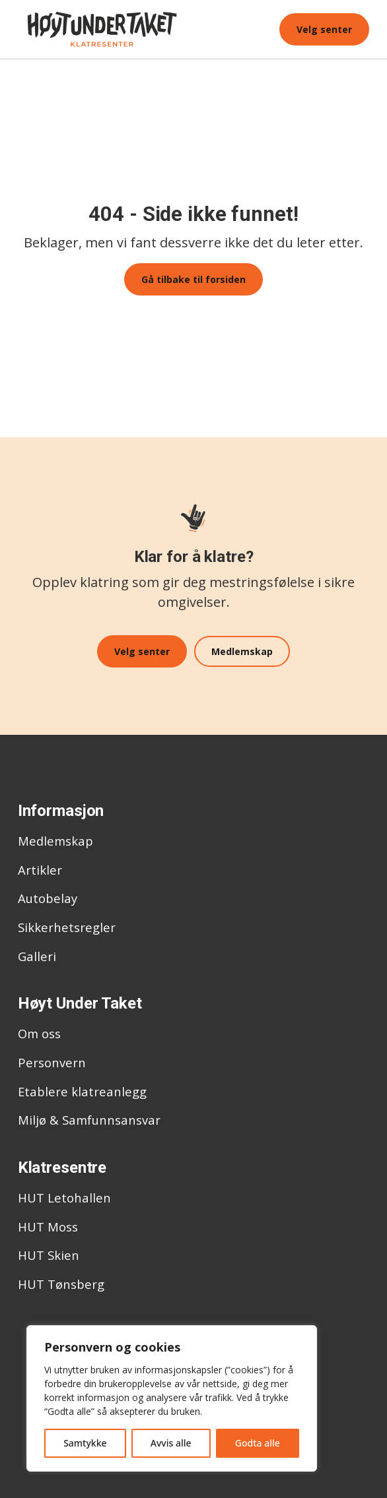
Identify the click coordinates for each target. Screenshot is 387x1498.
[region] (171, 1398)
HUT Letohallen (64, 1196)
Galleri (37, 954)
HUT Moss (48, 1224)
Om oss (39, 1032)
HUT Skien (48, 1253)
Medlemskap (243, 651)
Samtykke (84, 1443)
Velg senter (324, 29)
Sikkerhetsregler (67, 926)
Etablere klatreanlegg (82, 1089)
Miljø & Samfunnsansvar (89, 1118)
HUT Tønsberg (61, 1282)
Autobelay (47, 897)
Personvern (52, 1061)
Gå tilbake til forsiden (193, 279)
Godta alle (257, 1443)
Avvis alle (171, 1443)
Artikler (40, 867)
